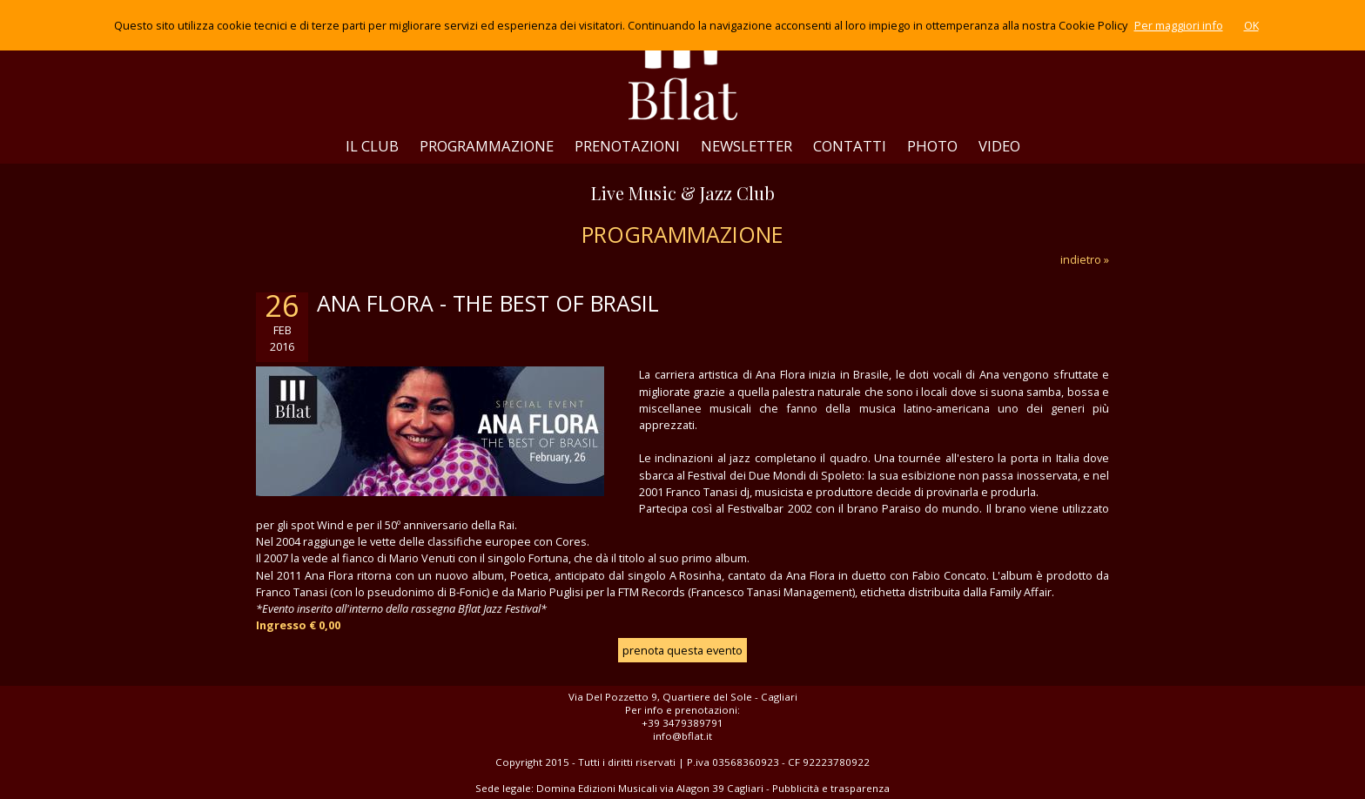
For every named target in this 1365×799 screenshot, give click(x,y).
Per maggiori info (1178, 25)
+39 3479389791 (682, 722)
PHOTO (932, 146)
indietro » (1084, 259)
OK (1251, 25)
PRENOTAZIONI (627, 146)
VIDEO (999, 146)
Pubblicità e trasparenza (831, 788)
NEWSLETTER (746, 146)
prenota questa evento (682, 650)
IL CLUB (372, 146)
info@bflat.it (682, 735)
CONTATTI (849, 146)
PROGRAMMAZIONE (487, 146)
